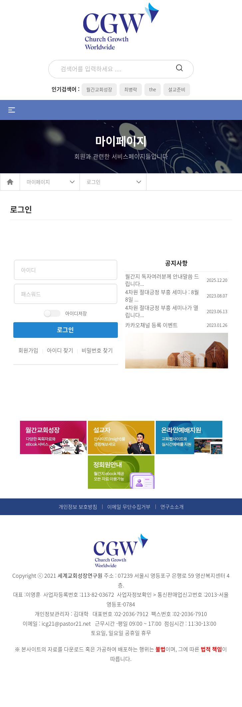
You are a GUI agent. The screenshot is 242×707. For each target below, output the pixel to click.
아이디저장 (76, 313)
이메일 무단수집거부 (128, 506)
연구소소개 (172, 506)
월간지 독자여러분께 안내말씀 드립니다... (162, 280)
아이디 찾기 (60, 350)
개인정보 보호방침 (78, 506)
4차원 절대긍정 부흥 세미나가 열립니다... (161, 311)
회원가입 (28, 350)
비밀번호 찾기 (97, 350)
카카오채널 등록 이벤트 (151, 325)
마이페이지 (38, 182)
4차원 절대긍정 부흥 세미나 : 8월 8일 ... (162, 295)
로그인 (94, 182)
